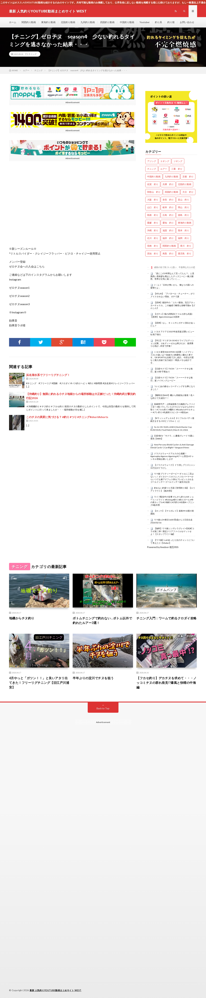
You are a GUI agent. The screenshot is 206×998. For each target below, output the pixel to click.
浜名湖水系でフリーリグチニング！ (48, 374)
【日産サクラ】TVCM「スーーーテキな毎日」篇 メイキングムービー (171, 379)
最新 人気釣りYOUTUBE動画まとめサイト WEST (55, 990)
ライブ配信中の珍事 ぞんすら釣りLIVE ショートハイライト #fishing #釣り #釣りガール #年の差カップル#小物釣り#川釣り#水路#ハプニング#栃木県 (172, 500)
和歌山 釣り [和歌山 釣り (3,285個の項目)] (154, 192)
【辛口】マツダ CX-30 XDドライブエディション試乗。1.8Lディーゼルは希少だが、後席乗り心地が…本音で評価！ (172, 343)
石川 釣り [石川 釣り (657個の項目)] (152, 238)
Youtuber (144, 22)
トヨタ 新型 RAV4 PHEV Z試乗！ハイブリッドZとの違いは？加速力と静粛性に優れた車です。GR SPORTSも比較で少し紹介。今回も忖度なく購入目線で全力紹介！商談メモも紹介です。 (172, 357)
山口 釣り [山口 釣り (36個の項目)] (152, 207)
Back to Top (103, 708)
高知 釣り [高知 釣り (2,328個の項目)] (152, 253)
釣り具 (158, 22)
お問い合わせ (187, 22)
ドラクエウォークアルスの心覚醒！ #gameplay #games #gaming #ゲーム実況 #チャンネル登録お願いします (172, 456)
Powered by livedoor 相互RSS (162, 547)
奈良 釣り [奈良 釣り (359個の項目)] (168, 199)
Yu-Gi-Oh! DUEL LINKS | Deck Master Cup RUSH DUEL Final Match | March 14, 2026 (171, 428)
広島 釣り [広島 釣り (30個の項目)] (168, 215)
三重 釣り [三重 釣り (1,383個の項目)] (176, 168)
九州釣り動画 (88, 22)
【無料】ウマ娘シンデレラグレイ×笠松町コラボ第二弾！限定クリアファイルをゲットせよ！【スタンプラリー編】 (172, 531)
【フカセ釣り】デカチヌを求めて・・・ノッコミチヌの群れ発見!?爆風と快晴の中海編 (166, 682)
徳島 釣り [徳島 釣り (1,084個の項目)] (183, 215)
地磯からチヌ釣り (21, 618)
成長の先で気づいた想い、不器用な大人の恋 (174, 267)
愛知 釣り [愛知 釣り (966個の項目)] (168, 222)
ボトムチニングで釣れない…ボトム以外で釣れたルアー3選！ (102, 620)
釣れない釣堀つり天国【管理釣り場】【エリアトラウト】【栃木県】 (172, 489)
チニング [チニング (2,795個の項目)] (151, 168)
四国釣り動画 (107, 22)
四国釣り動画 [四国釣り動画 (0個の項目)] (171, 192)
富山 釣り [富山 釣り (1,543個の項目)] (183, 199)
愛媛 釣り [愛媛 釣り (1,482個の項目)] (152, 222)
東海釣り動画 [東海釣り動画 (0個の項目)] (184, 222)
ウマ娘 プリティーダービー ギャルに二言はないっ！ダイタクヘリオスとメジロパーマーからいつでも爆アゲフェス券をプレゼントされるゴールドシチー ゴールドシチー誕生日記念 (172, 477)
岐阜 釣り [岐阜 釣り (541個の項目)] (168, 207)
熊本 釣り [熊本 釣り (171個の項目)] (183, 230)
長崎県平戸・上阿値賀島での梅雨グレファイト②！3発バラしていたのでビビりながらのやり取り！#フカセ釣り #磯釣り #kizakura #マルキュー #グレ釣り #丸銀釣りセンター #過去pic (172, 408)
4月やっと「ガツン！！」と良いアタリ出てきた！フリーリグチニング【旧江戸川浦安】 (39, 682)
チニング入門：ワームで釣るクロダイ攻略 (166, 618)
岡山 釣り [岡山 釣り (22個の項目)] (183, 207)
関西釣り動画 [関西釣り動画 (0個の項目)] (169, 245)
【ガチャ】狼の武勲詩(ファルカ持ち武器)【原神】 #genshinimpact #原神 (171, 315)
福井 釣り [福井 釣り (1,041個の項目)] (168, 238)
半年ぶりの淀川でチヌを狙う (93, 678)
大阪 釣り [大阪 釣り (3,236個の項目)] (152, 199)
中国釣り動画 (127, 22)
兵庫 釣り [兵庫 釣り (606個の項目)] (168, 184)
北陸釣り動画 (68, 22)
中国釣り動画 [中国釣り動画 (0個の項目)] (154, 176)
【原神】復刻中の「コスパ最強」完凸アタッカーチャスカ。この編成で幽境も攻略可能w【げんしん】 (172, 305)
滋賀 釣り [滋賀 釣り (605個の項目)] (168, 230)
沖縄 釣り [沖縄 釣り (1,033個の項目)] (152, 230)
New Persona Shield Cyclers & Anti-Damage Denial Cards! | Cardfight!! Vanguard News (172, 446)
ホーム (12, 22)
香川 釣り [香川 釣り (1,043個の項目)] (185, 245)
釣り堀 (171, 22)
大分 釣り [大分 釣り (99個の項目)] (188, 192)
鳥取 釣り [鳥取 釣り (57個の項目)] (168, 253)
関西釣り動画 (29, 22)
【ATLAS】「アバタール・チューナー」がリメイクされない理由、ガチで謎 (172, 295)
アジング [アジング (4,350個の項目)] (151, 161)
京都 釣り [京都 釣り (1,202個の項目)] (188, 176)
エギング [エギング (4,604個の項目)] (164, 161)
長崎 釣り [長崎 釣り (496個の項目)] (152, 245)
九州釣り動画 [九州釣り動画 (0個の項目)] (171, 176)
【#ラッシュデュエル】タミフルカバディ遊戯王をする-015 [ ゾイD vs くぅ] (172, 419)
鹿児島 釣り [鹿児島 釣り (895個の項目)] (184, 253)
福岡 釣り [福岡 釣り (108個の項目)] (183, 238)
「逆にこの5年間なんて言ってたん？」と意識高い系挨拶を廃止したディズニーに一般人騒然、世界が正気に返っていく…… (172, 276)
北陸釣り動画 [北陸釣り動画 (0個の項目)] (184, 184)
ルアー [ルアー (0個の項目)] (163, 168)
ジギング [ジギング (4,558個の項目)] (178, 161)
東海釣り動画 (48, 22)
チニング (32, 54)
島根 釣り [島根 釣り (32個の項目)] (152, 215)
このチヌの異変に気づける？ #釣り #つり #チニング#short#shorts (67, 417)
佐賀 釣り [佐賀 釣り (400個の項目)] (152, 184)
